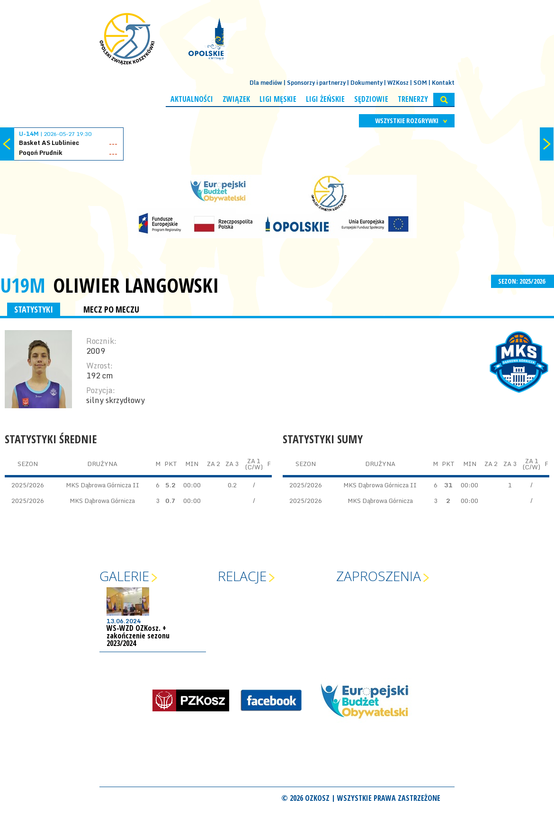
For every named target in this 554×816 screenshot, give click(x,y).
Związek (236, 99)
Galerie (124, 576)
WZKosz (398, 82)
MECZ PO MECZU (111, 309)
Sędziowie (371, 99)
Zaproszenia (378, 576)
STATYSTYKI (33, 309)
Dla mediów (266, 82)
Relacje (242, 576)
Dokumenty (366, 82)
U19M (22, 284)
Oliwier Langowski (136, 285)
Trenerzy (413, 99)
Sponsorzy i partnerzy (316, 82)
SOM (420, 82)
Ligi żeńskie (325, 99)
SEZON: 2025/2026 (522, 281)
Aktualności (191, 99)
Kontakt (443, 82)
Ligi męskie (277, 99)
